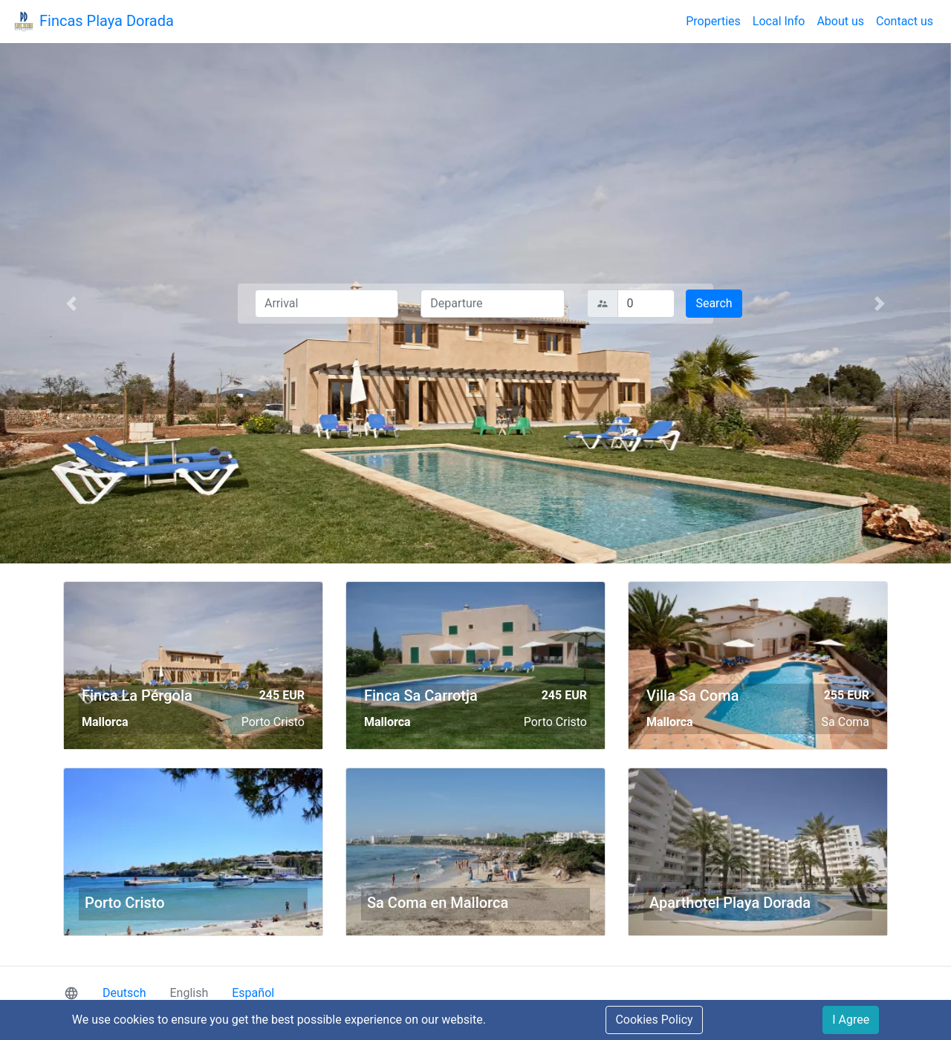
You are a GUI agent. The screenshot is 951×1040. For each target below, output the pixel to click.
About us (840, 21)
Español (253, 993)
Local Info (779, 21)
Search (713, 303)
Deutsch (124, 993)
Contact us (904, 21)
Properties (713, 21)
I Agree (850, 1020)
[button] (71, 303)
